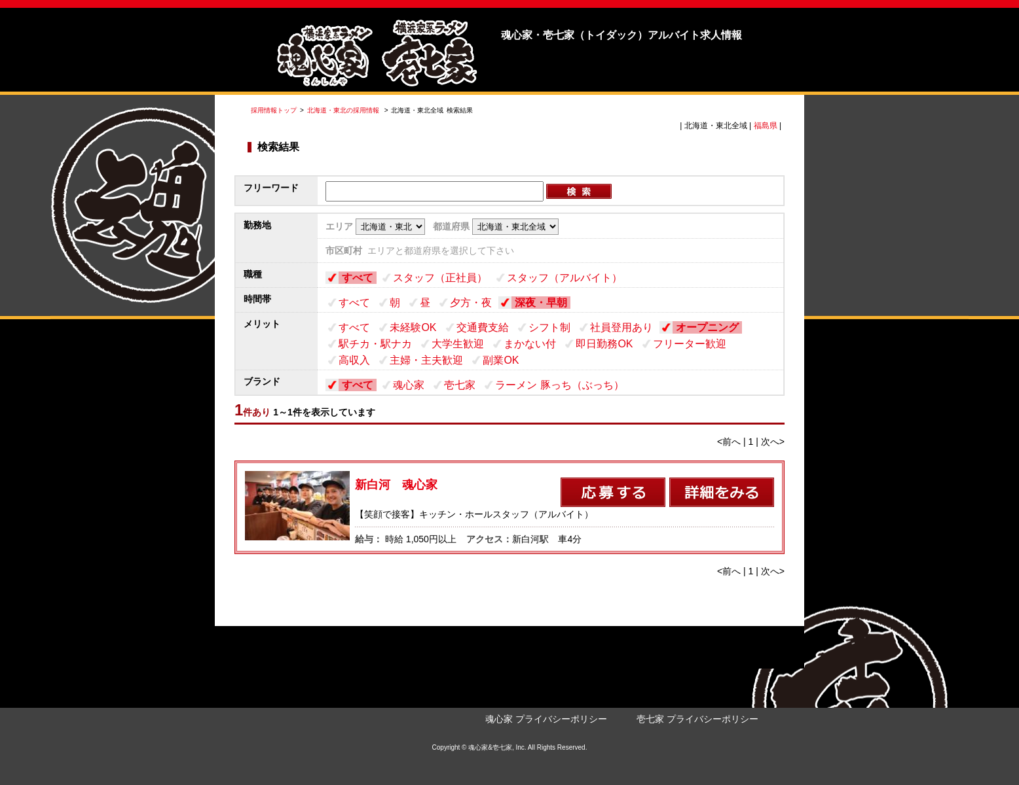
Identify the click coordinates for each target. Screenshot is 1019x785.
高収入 (354, 360)
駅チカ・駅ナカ (375, 343)
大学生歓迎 (458, 343)
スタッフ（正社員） (440, 277)
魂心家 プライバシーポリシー (546, 719)
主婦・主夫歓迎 (426, 360)
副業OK (501, 360)
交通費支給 (482, 327)
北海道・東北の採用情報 (344, 110)
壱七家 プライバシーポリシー (697, 719)
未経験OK (413, 327)
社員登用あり (621, 327)
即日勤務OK (604, 343)
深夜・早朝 (541, 302)
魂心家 (408, 385)
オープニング (707, 327)
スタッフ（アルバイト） (564, 277)
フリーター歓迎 (689, 343)
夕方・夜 (471, 302)
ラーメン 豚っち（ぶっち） (559, 385)
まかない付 (530, 343)
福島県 (765, 125)
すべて (357, 277)
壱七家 (459, 385)
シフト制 (549, 327)
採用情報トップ (274, 110)
